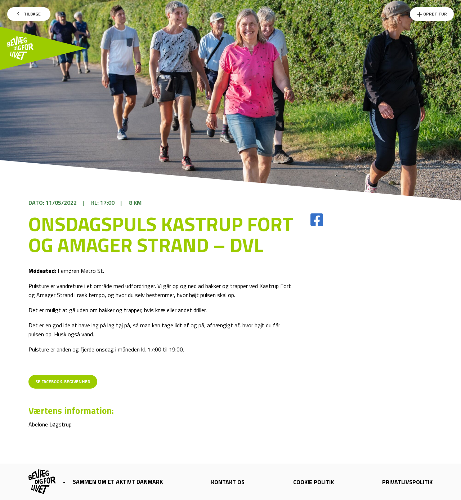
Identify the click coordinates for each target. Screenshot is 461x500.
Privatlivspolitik (407, 482)
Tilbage (29, 13)
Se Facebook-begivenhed (62, 381)
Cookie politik (313, 482)
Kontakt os (228, 482)
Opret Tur (432, 13)
